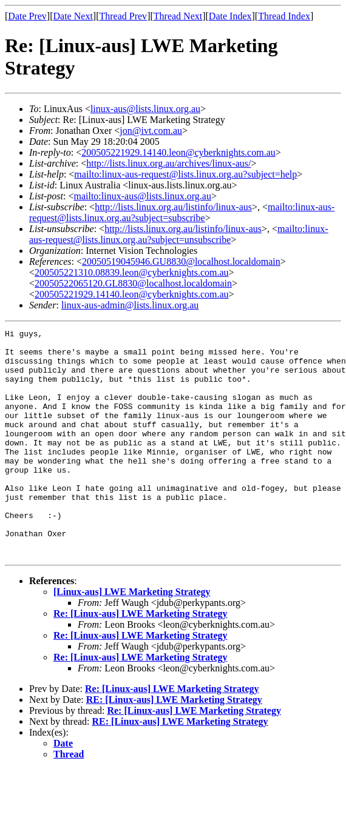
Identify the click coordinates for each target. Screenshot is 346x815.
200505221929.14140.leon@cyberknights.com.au (178, 152)
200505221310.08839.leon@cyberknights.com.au (132, 272)
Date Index (230, 16)
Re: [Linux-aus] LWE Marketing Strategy (140, 659)
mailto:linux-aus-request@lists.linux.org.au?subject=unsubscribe (178, 234)
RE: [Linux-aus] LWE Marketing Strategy (174, 745)
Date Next (73, 16)
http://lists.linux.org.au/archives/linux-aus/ (168, 163)
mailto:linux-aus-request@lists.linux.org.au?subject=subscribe (181, 212)
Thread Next (178, 16)
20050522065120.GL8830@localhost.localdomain (133, 283)
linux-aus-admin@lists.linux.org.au (129, 305)
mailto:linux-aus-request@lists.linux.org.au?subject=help (185, 174)
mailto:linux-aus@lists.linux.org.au (142, 196)
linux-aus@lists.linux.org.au (145, 109)
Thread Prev (123, 16)
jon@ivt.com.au (151, 130)
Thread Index (284, 16)
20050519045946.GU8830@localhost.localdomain (181, 261)
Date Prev (27, 16)
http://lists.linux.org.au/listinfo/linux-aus (173, 207)
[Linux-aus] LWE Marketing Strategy (132, 637)
